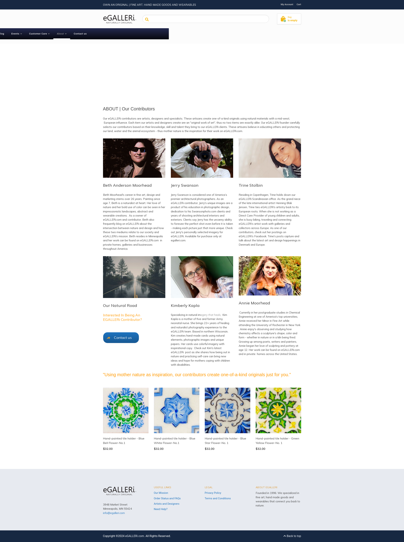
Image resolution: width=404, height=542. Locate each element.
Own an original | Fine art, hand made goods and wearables (149, 4)
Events (148, 33)
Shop (115, 33)
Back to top (292, 536)
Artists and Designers (166, 503)
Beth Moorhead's (113, 195)
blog (119, 223)
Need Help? (161, 509)
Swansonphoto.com (204, 211)
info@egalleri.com (114, 513)
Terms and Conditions (218, 498)
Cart (299, 4)
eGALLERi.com (134, 536)
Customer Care (170, 33)
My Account (287, 4)
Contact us (212, 33)
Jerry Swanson (180, 195)
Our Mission (161, 492)
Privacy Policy (213, 492)
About (192, 33)
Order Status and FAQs (167, 498)
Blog (134, 33)
